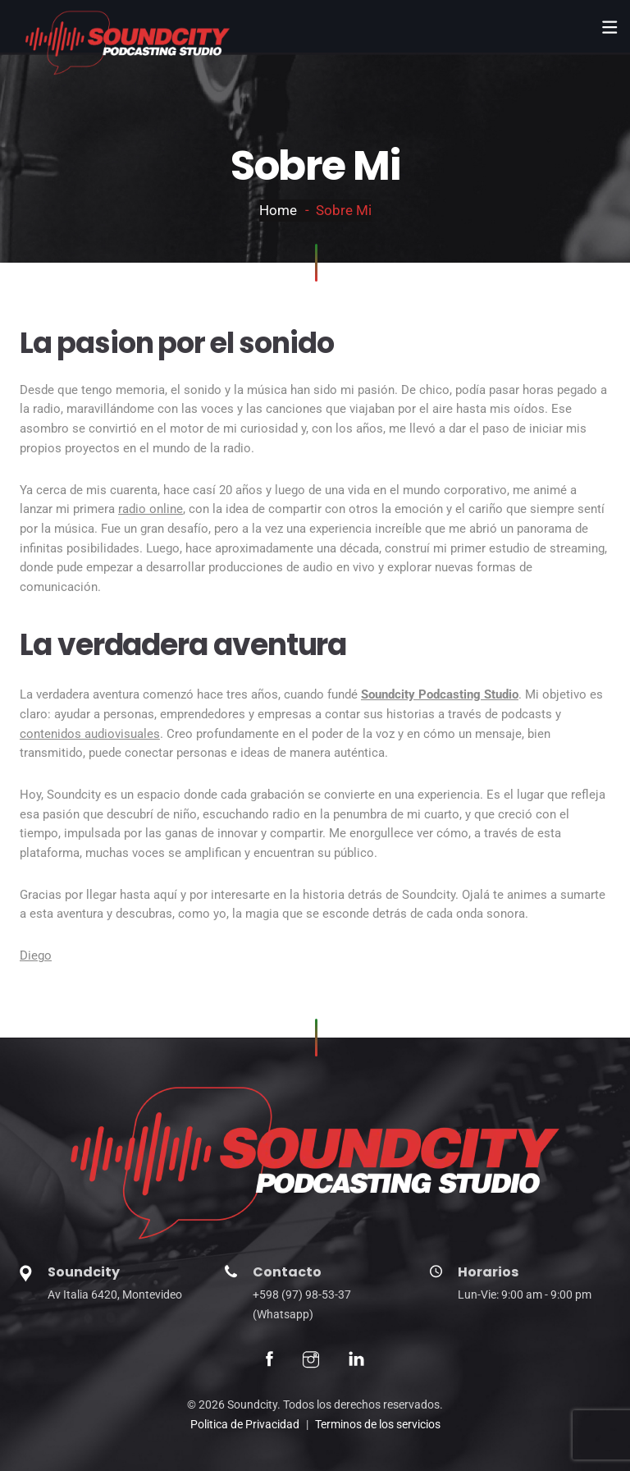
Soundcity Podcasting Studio (439, 694)
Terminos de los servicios (378, 1424)
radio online (150, 509)
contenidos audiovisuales (90, 733)
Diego (36, 955)
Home (278, 210)
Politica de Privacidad (244, 1424)
